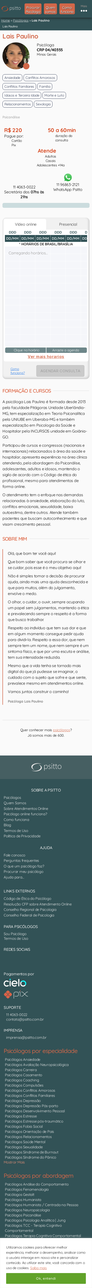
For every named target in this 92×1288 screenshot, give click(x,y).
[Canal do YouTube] (7, 959)
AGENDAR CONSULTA (60, 371)
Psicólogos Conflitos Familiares (30, 1095)
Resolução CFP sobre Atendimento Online (38, 904)
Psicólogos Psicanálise (23, 1215)
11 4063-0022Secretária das (24, 192)
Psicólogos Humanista (23, 1199)
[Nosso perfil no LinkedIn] (5, 959)
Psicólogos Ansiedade (22, 1059)
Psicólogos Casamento (23, 1075)
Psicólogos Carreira (21, 1069)
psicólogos (61, 730)
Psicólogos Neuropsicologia (27, 1210)
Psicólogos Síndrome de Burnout (31, 1152)
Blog (7, 825)
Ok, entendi (46, 1278)
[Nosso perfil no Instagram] (10, 959)
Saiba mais (38, 1268)
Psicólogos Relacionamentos (28, 1136)
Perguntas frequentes (21, 860)
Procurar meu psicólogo (23, 871)
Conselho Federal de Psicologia (29, 915)
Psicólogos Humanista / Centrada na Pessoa (41, 1204)
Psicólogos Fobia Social (23, 1126)
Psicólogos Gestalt (19, 1194)
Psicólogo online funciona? (25, 814)
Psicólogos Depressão (23, 1100)
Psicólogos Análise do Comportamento (37, 1184)
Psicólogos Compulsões (24, 1085)
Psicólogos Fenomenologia (27, 1189)
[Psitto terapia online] (47, 767)
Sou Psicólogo (15, 933)
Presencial (67, 224)
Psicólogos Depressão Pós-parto (31, 1105)
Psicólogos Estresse (21, 1116)
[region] (46, 1263)
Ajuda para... (14, 877)
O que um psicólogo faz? (24, 866)
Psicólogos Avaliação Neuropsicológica (37, 1064)
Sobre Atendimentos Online (26, 808)
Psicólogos (20, 20)
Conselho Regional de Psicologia (30, 909)
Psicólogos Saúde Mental (25, 1141)
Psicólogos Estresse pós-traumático (34, 1121)
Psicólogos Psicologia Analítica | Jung (35, 1220)
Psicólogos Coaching (22, 1080)
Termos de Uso (16, 830)
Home (5, 20)
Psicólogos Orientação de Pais (29, 1131)
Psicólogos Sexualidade (24, 1147)
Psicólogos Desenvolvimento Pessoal (35, 1111)
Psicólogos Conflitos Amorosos (30, 1090)
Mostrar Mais (14, 1162)
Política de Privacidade (22, 836)
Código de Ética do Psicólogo (27, 898)
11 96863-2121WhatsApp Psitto (67, 182)
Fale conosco (14, 855)
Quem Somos (15, 803)
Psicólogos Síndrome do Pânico (30, 1157)
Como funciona (16, 819)
